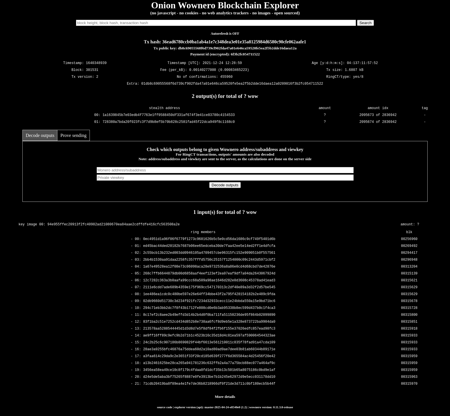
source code (164, 407)
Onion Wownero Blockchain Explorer (225, 5)
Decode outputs (40, 135)
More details (225, 396)
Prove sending (73, 135)
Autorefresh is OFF (225, 34)
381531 (92, 70)
